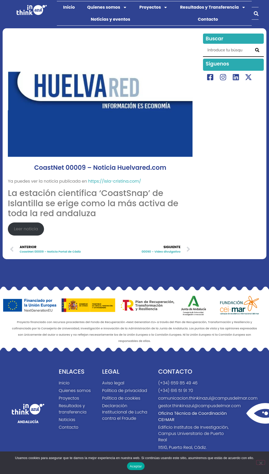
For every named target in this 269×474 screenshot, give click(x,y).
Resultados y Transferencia (212, 7)
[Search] (257, 50)
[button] (256, 13)
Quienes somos (107, 7)
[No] (260, 462)
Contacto (208, 19)
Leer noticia (26, 229)
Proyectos (153, 7)
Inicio (69, 7)
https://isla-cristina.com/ (114, 181)
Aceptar (136, 466)
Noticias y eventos (110, 19)
